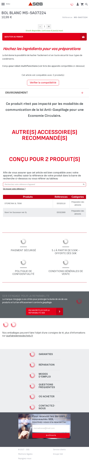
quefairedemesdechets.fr (19, 335)
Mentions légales (25, 454)
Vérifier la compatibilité (43, 82)
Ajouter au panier (13, 36)
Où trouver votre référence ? (14, 189)
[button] (77, 4)
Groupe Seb (58, 454)
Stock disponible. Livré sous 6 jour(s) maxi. (44, 30)
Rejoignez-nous (24, 458)
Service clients (59, 449)
